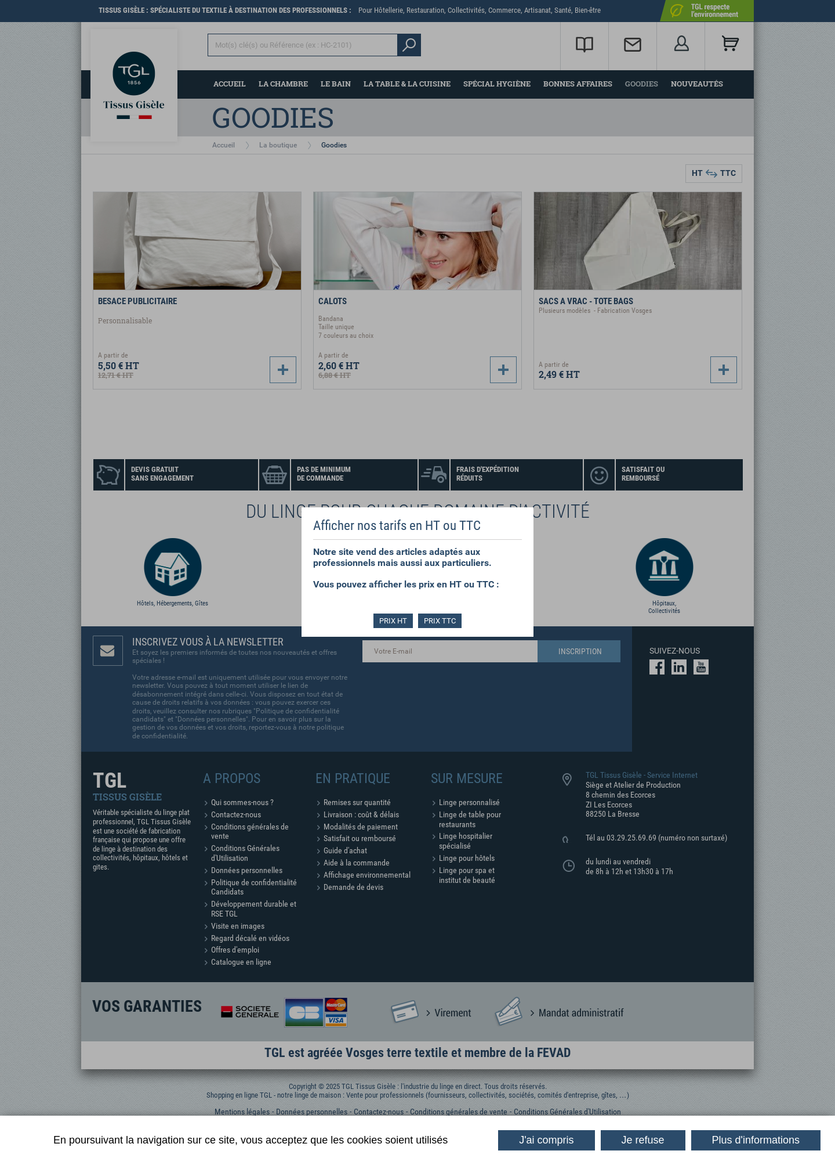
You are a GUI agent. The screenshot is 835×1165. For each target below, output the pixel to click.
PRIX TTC (440, 620)
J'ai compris (546, 1140)
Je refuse (643, 1140)
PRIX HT (393, 620)
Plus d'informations (756, 1140)
